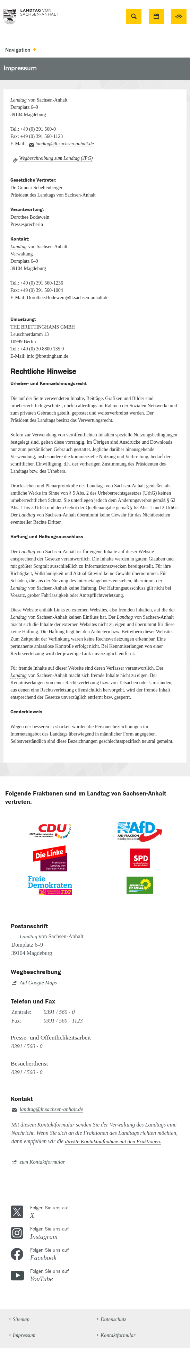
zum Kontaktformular (42, 1162)
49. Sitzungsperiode (179, 16)
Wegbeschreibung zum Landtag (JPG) (56, 158)
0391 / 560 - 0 (59, 1012)
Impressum (24, 1335)
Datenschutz (113, 1319)
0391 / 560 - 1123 (63, 1021)
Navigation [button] (18, 49)
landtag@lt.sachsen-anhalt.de (64, 143)
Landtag (18, 100)
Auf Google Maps (38, 982)
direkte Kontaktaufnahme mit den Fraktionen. (113, 1141)
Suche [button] (133, 16)
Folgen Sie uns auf (104, 1212)
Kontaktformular (118, 1335)
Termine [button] (156, 16)
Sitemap (21, 1319)
